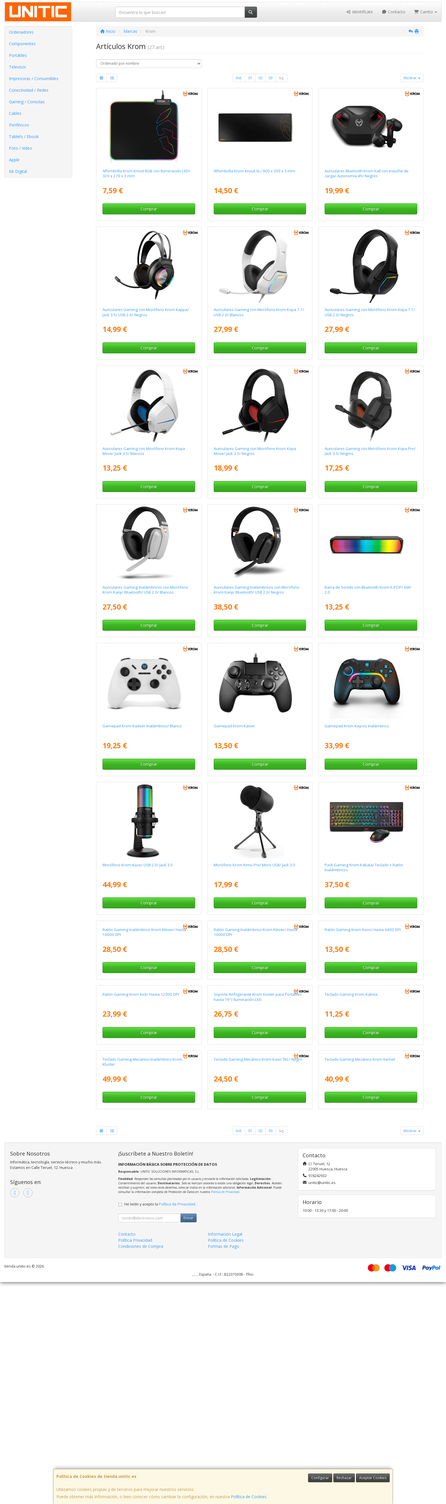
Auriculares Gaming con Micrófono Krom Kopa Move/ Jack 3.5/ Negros (255, 451)
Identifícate (359, 12)
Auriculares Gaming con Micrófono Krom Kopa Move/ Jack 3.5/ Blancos (143, 451)
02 (260, 77)
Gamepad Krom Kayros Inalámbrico (357, 725)
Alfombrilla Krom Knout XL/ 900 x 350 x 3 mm (254, 170)
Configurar (320, 1477)
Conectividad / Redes (28, 90)
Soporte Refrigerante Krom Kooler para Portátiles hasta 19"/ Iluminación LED (258, 1145)
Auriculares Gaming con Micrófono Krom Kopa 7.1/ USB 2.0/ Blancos (259, 312)
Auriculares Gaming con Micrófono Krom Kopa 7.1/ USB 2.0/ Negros (370, 312)
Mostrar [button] (412, 77)
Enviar (188, 1439)
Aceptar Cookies (372, 1477)
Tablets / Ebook (24, 136)
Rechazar (344, 1477)
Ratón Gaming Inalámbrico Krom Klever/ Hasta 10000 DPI (144, 1006)
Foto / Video (20, 148)
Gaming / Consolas (27, 101)
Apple (14, 159)
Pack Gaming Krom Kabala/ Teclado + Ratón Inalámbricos (364, 867)
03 (271, 77)
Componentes (22, 43)
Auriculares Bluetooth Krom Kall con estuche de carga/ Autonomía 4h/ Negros (367, 173)
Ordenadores (21, 32)
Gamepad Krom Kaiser (234, 725)
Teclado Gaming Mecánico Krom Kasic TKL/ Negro (258, 1281)
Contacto (393, 12)
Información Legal (225, 1456)
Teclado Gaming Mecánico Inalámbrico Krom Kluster (142, 1284)
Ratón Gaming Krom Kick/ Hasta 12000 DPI (140, 1142)
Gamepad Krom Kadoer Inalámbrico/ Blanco (142, 725)
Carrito (425, 12)
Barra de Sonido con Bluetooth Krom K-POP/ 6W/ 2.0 (368, 590)
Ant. (239, 77)
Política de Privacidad (225, 1414)
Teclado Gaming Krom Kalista (351, 1142)
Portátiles (18, 55)
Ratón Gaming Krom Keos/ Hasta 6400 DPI (363, 1003)
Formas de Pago (223, 1468)
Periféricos (19, 125)
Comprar (149, 209)
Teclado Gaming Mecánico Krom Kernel (360, 1281)
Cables (15, 113)
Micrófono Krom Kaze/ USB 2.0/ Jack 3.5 (137, 864)
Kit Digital (18, 171)
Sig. (281, 77)
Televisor (17, 67)
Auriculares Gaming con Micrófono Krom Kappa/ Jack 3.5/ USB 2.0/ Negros (145, 312)
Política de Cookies (249, 1496)
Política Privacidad (135, 1462)
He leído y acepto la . (160, 1426)
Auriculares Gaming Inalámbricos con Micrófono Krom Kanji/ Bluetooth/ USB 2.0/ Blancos (145, 590)
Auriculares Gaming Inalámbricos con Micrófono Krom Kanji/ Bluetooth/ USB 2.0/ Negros (256, 590)
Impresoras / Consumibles (33, 78)
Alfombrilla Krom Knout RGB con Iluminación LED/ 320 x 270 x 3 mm (146, 173)
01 (250, 77)
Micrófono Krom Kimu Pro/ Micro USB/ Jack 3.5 (254, 864)
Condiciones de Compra (140, 1468)
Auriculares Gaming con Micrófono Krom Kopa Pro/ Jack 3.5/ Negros (370, 451)
